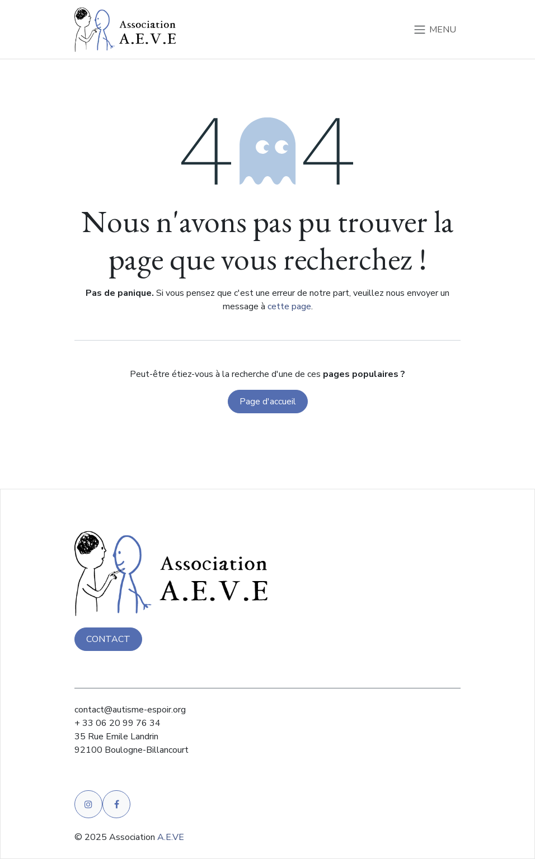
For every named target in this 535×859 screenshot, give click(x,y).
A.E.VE (170, 837)
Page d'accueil (268, 405)
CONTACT (108, 639)
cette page (289, 310)
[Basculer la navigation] (435, 31)
